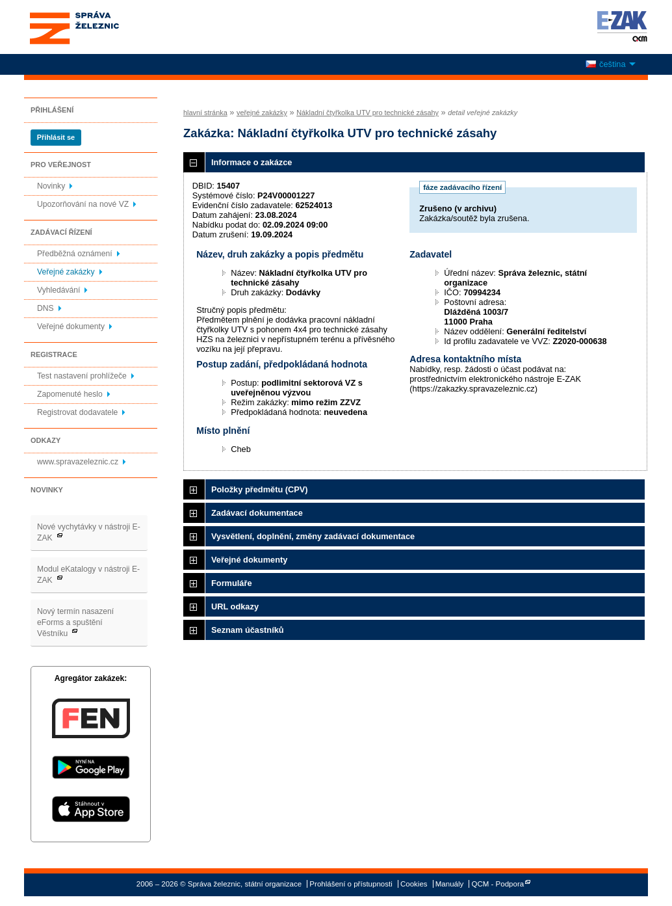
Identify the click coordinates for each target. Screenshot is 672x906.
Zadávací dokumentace (257, 513)
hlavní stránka (205, 112)
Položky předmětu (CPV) (259, 489)
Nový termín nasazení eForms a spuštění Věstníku (75, 622)
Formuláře (231, 583)
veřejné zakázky (262, 112)
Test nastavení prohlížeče (82, 375)
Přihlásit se (56, 137)
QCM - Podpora (498, 884)
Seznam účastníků (247, 630)
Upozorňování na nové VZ (83, 204)
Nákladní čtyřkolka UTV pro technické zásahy (367, 112)
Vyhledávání (58, 290)
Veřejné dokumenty (71, 326)
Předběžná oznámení (74, 253)
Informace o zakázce (251, 162)
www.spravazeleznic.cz (77, 461)
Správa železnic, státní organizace (98, 27)
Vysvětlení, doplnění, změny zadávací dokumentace (313, 536)
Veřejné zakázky (66, 271)
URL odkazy (235, 606)
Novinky (51, 186)
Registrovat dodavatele (77, 412)
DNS (45, 308)
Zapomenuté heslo (70, 394)
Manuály (449, 884)
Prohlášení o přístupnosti (350, 884)
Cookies (414, 884)
